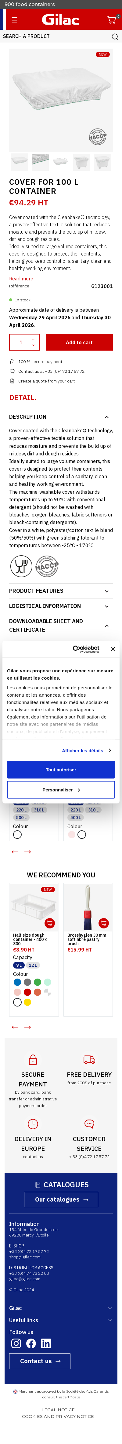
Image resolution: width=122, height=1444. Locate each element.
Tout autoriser (61, 769)
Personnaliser (61, 789)
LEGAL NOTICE (58, 1409)
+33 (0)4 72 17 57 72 (29, 1251)
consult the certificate (61, 1397)
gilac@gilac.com (24, 1278)
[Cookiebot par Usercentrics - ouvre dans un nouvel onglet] (74, 649)
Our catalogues (57, 1199)
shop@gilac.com (25, 1257)
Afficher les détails (82, 750)
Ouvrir (50, 923)
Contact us (36, 1361)
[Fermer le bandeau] (113, 649)
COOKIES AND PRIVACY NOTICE (58, 1416)
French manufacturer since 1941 (43, 4)
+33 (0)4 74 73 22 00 (29, 1273)
